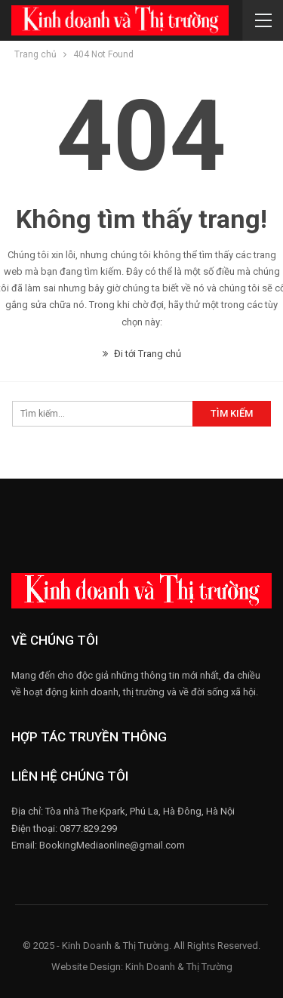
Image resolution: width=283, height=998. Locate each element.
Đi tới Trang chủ (142, 353)
